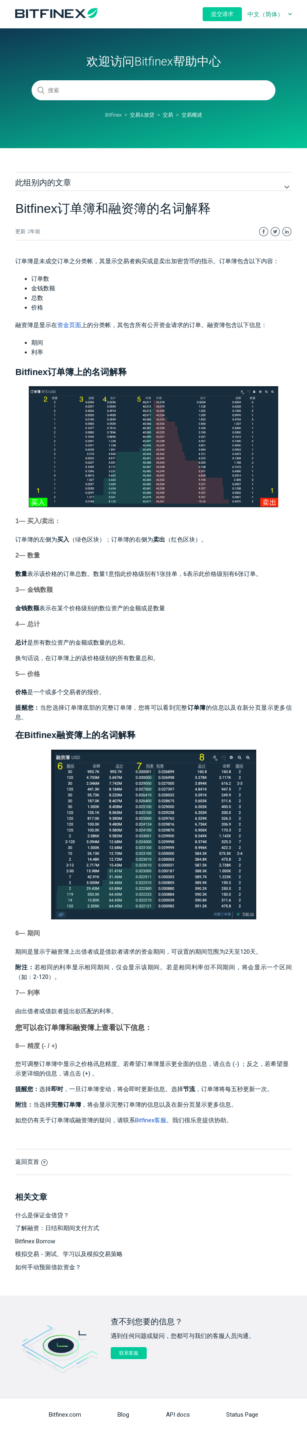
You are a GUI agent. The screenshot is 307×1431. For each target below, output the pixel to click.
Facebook (264, 232)
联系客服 (128, 1353)
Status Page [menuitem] (242, 1414)
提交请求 (222, 14)
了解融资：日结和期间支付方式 (57, 1228)
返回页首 (31, 1161)
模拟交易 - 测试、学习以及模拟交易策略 (69, 1254)
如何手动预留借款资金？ (48, 1267)
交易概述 (191, 115)
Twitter (275, 232)
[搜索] (153, 90)
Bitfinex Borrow (35, 1241)
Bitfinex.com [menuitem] (65, 1414)
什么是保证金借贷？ (42, 1215)
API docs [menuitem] (178, 1414)
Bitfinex (113, 115)
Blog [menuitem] (123, 1414)
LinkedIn (287, 232)
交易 (168, 115)
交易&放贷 (142, 115)
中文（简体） (266, 14)
